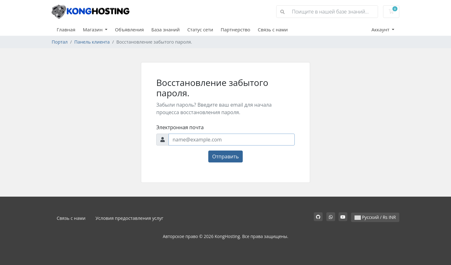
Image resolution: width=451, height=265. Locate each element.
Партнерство (235, 29)
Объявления (129, 29)
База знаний (165, 29)
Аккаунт (381, 29)
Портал (60, 42)
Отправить (225, 156)
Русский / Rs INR (375, 217)
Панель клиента (92, 42)
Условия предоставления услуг (129, 218)
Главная (66, 29)
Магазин (93, 29)
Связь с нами (273, 29)
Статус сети (200, 29)
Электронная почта (180, 127)
